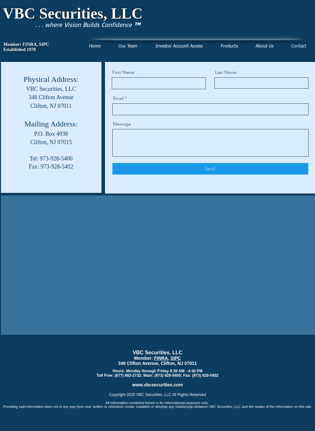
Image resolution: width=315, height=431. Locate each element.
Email (118, 98)
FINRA (161, 358)
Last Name (226, 72)
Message (122, 124)
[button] (229, 46)
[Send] (210, 169)
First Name (123, 72)
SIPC (176, 358)
